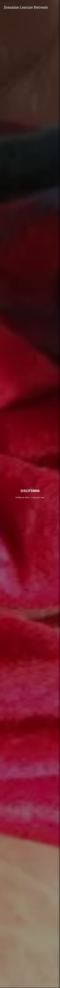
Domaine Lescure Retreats (26, 7)
